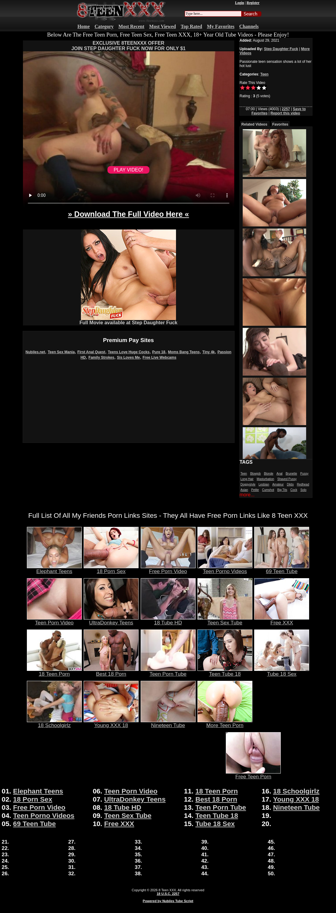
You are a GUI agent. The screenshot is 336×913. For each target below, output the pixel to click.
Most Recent (131, 26)
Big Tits (282, 490)
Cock (293, 490)
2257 (286, 109)
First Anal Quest (91, 352)
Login (239, 3)
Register (253, 3)
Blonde (268, 473)
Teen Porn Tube (168, 671)
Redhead (303, 484)
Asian (244, 490)
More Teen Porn (224, 722)
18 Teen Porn (54, 671)
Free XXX (281, 620)
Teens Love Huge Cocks (128, 352)
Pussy (304, 473)
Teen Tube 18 (224, 671)
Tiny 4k (208, 352)
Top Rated (191, 26)
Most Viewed (162, 26)
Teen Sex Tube (224, 620)
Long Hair (247, 479)
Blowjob (255, 473)
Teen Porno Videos (224, 568)
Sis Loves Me (128, 357)
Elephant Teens (54, 568)
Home (83, 26)
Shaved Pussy (287, 479)
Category (104, 26)
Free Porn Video (168, 568)
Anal (280, 473)
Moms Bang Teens (184, 352)
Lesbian (263, 484)
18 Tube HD (168, 620)
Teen (264, 74)
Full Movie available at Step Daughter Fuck (128, 320)
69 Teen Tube (281, 568)
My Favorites (221, 26)
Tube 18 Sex (281, 671)
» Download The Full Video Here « (128, 214)
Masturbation (265, 479)
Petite (255, 490)
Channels (249, 26)
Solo (303, 490)
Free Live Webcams (159, 357)
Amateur (278, 484)
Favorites (280, 124)
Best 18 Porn (111, 671)
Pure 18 (158, 352)
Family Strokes (101, 357)
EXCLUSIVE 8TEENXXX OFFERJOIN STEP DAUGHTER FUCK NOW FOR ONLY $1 (128, 45)
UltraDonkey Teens (111, 620)
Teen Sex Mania (61, 352)
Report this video (285, 113)
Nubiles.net (35, 352)
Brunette (291, 473)
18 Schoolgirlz (54, 722)
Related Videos (254, 124)
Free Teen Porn (253, 774)
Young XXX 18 (111, 722)
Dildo (290, 484)
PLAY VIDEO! (128, 169)
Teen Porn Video (54, 620)
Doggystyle (248, 484)
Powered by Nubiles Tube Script (168, 901)
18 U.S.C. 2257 (168, 893)
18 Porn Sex (111, 568)
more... (247, 494)
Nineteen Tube (168, 722)
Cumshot (268, 490)
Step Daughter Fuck (281, 49)
